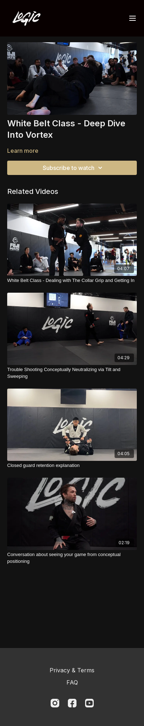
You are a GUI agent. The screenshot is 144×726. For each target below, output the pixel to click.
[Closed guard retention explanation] (72, 465)
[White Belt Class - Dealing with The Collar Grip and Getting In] (72, 280)
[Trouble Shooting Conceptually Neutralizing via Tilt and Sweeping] (72, 373)
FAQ (72, 682)
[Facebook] (72, 703)
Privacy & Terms (72, 670)
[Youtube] (89, 703)
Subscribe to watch (73, 168)
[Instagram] (55, 703)
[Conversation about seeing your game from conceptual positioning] (72, 558)
